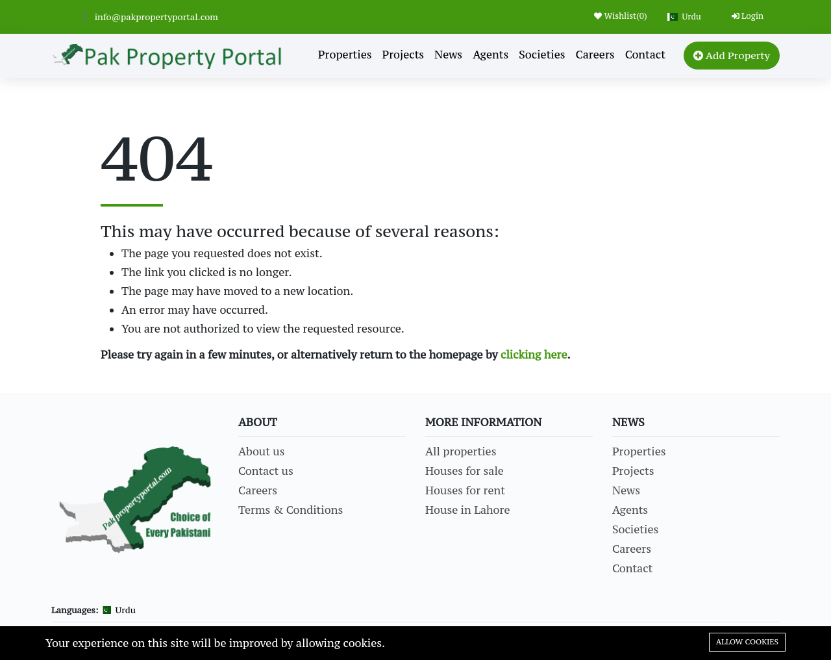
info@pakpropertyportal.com (156, 17)
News (448, 54)
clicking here (534, 355)
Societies (542, 54)
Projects (403, 54)
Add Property (731, 55)
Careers (595, 54)
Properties (345, 54)
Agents (490, 54)
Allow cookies (747, 641)
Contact (645, 54)
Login (747, 16)
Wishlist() (620, 16)
